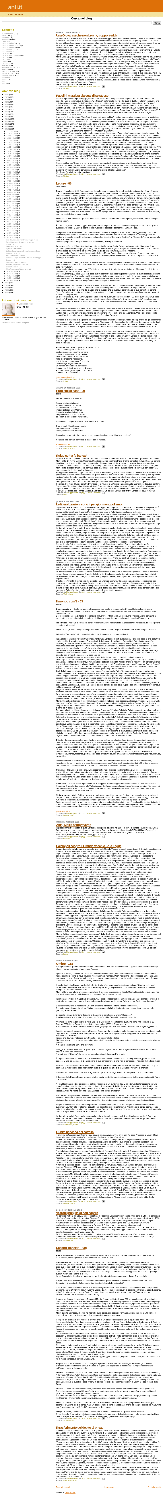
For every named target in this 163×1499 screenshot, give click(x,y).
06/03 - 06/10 (12, 199)
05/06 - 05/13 (12, 208)
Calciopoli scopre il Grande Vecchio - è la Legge (88, 846)
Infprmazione (7, 51)
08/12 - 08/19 (12, 176)
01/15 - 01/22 (12, 276)
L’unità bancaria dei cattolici (75, 1132)
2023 (7, 102)
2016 (7, 119)
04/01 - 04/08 (12, 219)
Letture (65, 381)
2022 (7, 104)
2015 (7, 121)
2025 (7, 97)
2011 (7, 283)
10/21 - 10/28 (12, 154)
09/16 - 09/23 (12, 165)
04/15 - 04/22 (12, 215)
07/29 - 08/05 (12, 181)
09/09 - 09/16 (12, 167)
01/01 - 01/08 (12, 280)
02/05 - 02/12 (12, 237)
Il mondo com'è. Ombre (11, 45)
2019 (7, 112)
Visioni (4, 79)
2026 (7, 95)
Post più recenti (63, 1487)
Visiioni (5, 77)
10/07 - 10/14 (12, 158)
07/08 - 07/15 (12, 188)
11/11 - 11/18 (12, 147)
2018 (7, 114)
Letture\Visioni (7, 59)
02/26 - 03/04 (12, 231)
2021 (7, 107)
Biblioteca (66, 839)
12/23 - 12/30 (12, 133)
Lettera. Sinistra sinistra (11, 55)
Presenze (6, 65)
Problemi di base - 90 (70, 390)
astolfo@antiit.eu (63, 811)
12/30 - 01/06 (12, 131)
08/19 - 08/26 (12, 174)
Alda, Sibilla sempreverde (73, 825)
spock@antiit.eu (63, 444)
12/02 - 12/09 (12, 140)
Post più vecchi (154, 1487)
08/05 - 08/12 (12, 179)
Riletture (66, 88)
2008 (7, 290)
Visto (4, 83)
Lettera (70, 594)
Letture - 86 (63, 183)
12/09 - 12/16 (12, 138)
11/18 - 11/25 (12, 145)
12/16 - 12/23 (12, 136)
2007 (7, 292)
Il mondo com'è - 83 (69, 601)
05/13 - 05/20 (12, 206)
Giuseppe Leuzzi (26, 304)
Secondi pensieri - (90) (71, 1247)
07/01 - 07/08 (12, 190)
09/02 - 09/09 (12, 170)
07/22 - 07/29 (12, 183)
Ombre (65, 954)
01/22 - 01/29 (12, 273)
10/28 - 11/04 (12, 151)
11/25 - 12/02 (12, 142)
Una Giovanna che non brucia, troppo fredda (86, 35)
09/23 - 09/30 (12, 163)
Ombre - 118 (64, 963)
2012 (7, 129)
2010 (7, 285)
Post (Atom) (70, 1492)
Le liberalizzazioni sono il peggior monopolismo (89, 504)
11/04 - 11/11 (12, 149)
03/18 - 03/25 (12, 224)
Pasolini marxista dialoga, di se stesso (82, 95)
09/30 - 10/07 (12, 161)
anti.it (15, 7)
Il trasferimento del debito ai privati (79, 1427)
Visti (3, 81)
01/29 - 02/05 (12, 271)
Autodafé (5, 37)
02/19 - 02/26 (12, 233)
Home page (109, 1487)
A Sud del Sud (7, 33)
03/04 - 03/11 (12, 228)
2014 (7, 124)
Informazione (67, 1125)
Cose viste (6, 41)
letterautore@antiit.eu (65, 377)
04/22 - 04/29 (12, 213)
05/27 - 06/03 (12, 201)
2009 (7, 288)
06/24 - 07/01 (12, 192)
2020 (7, 109)
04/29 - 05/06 (12, 210)
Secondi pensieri (69, 1420)
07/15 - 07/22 (12, 185)
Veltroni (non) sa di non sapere (77, 1213)
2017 (7, 117)
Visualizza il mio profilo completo (15, 323)
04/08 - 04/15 (12, 217)
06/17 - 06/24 (12, 194)
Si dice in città (68, 1240)
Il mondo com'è (68, 815)
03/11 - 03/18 (12, 226)
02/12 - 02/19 (12, 235)
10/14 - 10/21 (12, 156)
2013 (7, 126)
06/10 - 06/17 (12, 197)
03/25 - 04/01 (12, 222)
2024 (7, 100)
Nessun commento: (94, 86)
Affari (65, 594)
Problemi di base (69, 448)
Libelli (65, 495)
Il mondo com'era (69, 1203)
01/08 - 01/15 (12, 278)
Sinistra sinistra (8, 75)
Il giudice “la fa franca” (71, 455)
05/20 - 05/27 (12, 204)
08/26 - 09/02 (12, 172)
